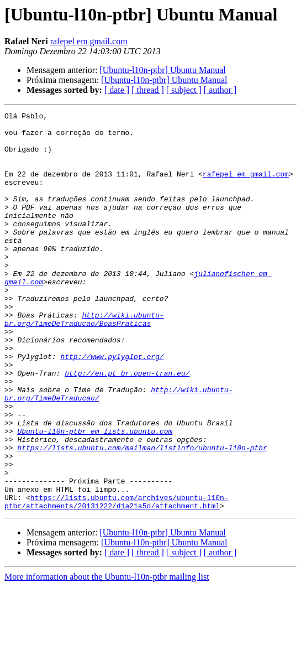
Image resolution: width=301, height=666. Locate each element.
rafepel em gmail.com (89, 41)
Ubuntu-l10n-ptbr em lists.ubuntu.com (94, 496)
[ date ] (116, 90)
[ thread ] (147, 90)
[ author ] (220, 90)
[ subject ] (184, 90)
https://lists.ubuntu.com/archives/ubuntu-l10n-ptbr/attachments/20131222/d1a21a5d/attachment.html (116, 580)
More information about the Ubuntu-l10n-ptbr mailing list (106, 656)
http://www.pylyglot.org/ (111, 406)
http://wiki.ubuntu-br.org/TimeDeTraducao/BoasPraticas (84, 361)
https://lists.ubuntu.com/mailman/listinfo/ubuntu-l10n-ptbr (142, 516)
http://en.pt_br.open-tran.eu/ (127, 426)
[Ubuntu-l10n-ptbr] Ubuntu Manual (162, 70)
